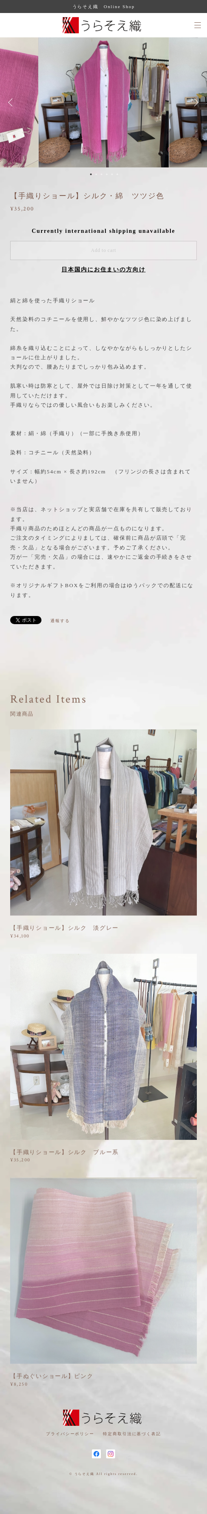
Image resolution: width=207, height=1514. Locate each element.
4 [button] (107, 174)
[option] (104, 102)
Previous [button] (12, 102)
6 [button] (117, 174)
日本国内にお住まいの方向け (103, 270)
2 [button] (96, 174)
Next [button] (195, 102)
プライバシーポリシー (70, 1434)
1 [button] (91, 174)
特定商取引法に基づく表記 (132, 1434)
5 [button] (112, 174)
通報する (60, 620)
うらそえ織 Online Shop (103, 6)
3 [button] (101, 174)
